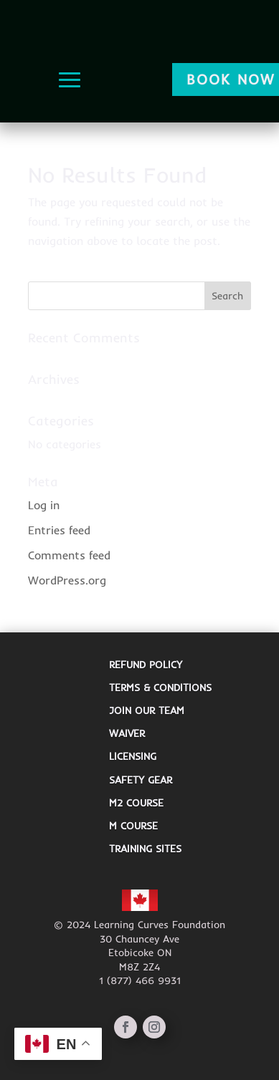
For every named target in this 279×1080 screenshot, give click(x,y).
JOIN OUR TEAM (146, 710)
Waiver (127, 733)
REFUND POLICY (145, 664)
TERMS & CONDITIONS (160, 687)
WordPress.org (67, 580)
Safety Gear (140, 779)
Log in (44, 505)
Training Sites (145, 848)
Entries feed (59, 530)
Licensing (132, 756)
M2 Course (136, 802)
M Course (133, 825)
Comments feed (69, 555)
